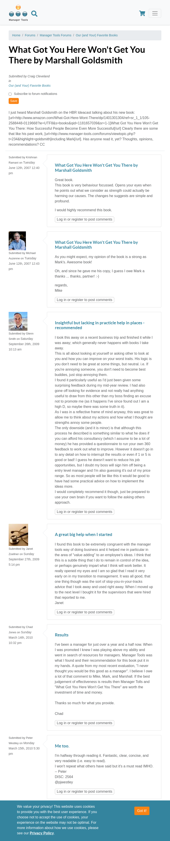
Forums (30, 35)
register (77, 219)
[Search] (34, 14)
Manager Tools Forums (55, 35)
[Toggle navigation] (155, 13)
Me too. (62, 746)
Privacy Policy (42, 833)
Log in (62, 219)
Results (61, 635)
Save (13, 101)
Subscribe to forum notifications (35, 94)
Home (16, 35)
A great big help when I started (83, 535)
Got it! (142, 811)
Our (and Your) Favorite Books (97, 35)
